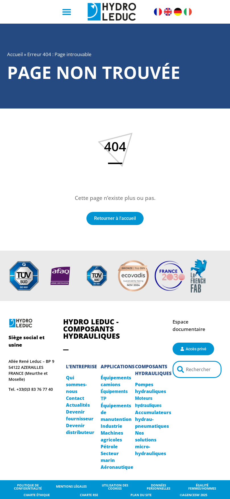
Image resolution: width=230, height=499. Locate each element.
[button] (66, 12)
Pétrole (109, 446)
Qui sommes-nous (76, 384)
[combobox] (197, 369)
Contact (75, 398)
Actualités (78, 405)
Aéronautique (117, 467)
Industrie (111, 426)
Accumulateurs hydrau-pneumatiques (153, 419)
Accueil (15, 54)
